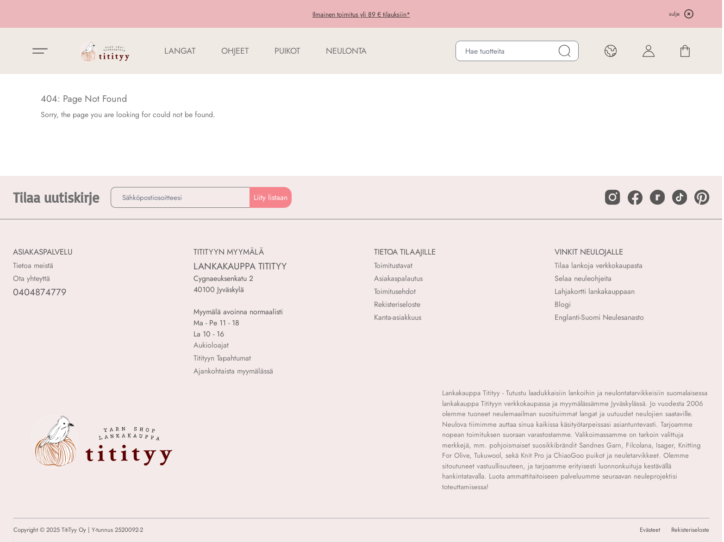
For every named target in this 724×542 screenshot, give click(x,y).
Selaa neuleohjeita (583, 278)
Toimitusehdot (395, 291)
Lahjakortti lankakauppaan (595, 291)
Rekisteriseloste (397, 304)
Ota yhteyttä (31, 278)
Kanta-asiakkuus (397, 317)
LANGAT (179, 51)
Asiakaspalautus (398, 278)
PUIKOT (287, 51)
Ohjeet (235, 51)
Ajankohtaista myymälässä (233, 371)
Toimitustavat (393, 265)
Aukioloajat (211, 345)
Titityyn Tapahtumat (222, 358)
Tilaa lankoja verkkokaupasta (599, 265)
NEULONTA (346, 51)
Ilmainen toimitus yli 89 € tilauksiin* (361, 14)
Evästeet (650, 530)
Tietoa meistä (33, 265)
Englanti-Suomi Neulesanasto (599, 317)
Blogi (563, 304)
